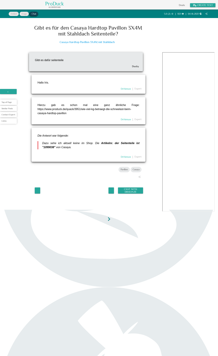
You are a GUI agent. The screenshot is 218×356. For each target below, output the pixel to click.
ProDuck (54, 4)
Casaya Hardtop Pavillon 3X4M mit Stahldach (87, 42)
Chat (34, 14)
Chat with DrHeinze (130, 189)
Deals (182, 5)
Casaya (136, 169)
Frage (24, 14)
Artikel (14, 14)
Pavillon (124, 169)
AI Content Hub (54, 7)
